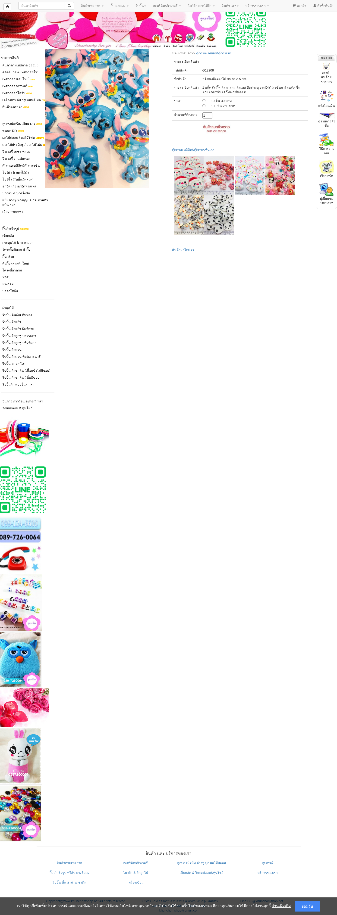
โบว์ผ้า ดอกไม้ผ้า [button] (201, 6)
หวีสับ (6, 277)
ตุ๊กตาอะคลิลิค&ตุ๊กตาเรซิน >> (193, 150)
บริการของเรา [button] (257, 6)
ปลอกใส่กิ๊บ (10, 291)
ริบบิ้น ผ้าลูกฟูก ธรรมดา (19, 336)
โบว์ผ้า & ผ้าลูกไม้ (135, 873)
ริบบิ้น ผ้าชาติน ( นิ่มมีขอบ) (21, 377)
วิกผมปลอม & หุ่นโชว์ (17, 408)
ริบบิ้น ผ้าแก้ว (11, 322)
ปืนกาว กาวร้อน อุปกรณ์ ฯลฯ (22, 401)
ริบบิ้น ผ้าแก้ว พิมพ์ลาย (18, 329)
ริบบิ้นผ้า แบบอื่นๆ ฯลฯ (18, 384)
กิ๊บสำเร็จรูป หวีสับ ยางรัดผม (69, 873)
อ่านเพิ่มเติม (281, 905)
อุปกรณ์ (267, 863)
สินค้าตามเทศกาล (69, 863)
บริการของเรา (268, 873)
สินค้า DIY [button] (230, 6)
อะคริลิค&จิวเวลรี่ (135, 863)
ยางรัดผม (9, 284)
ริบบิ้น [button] (140, 6)
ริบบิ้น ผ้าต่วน (12, 350)
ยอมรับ (307, 906)
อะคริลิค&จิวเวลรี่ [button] (167, 6)
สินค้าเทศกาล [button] (92, 6)
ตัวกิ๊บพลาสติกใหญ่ (15, 263)
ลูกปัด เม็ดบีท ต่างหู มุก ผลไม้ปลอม (201, 863)
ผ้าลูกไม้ (8, 308)
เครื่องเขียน (135, 882)
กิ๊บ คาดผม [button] (119, 6)
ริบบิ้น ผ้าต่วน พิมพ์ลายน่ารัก (22, 356)
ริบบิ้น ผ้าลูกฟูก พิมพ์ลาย (19, 343)
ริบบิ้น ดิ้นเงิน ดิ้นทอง (17, 315)
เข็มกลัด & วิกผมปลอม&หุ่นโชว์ (201, 873)
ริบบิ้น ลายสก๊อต (13, 363)
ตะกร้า (299, 6)
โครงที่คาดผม (12, 270)
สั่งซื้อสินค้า (323, 6)
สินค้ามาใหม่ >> (183, 250)
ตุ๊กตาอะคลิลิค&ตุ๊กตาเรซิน (215, 53)
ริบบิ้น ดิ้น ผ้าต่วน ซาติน (70, 882)
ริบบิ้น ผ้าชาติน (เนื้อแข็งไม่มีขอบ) (26, 370)
